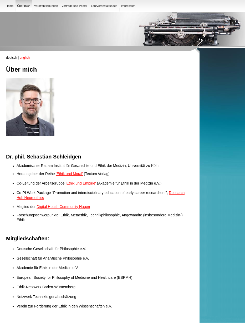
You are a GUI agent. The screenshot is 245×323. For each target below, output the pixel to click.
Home (9, 5)
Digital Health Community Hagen (63, 207)
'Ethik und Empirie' (81, 183)
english (25, 57)
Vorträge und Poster (74, 5)
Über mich (23, 5)
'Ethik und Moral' (69, 174)
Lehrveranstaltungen (104, 5)
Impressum (128, 5)
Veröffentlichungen (46, 5)
